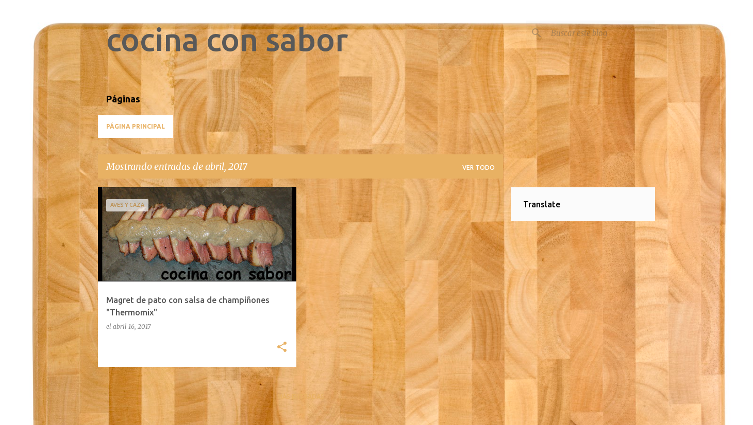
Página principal (135, 126)
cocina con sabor (227, 39)
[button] (282, 348)
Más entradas (300, 396)
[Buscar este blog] (601, 33)
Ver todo (478, 167)
